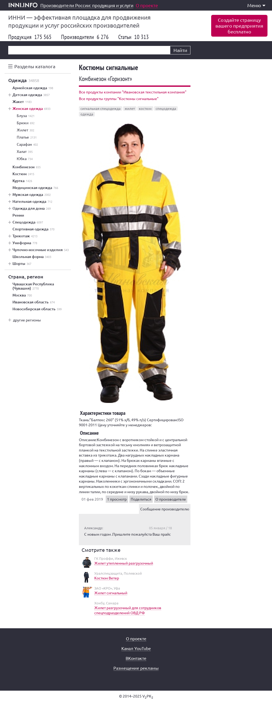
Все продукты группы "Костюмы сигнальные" (119, 98)
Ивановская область (33, 302)
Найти (180, 50)
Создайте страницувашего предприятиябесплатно (239, 25)
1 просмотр (117, 499)
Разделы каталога (34, 66)
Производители (85, 37)
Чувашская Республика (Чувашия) (33, 286)
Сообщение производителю (164, 508)
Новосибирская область (37, 309)
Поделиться (141, 499)
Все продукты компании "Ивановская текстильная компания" (132, 91)
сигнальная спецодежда (100, 108)
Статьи (133, 37)
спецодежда (166, 108)
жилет (130, 108)
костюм (145, 108)
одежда (86, 114)
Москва (22, 295)
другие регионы (27, 320)
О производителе (170, 499)
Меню (256, 5)
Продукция (30, 37)
